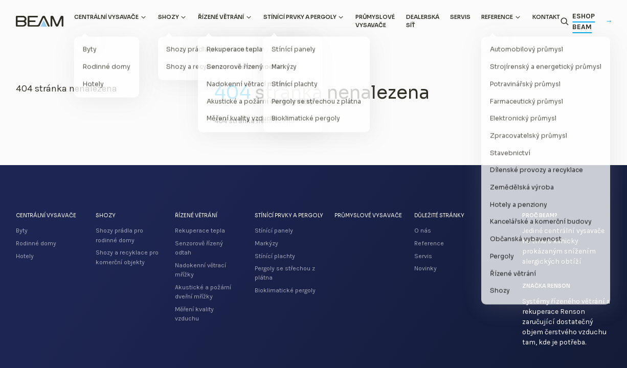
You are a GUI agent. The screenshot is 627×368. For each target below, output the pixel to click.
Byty (22, 230)
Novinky (425, 268)
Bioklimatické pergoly (285, 290)
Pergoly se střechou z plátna (285, 273)
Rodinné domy (36, 243)
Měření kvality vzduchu (194, 314)
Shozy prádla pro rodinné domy (119, 235)
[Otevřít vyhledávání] (564, 21)
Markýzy (266, 243)
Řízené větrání (221, 17)
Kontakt (546, 17)
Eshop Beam (591, 21)
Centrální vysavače (106, 17)
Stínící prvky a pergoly (300, 17)
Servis (460, 17)
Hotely (25, 256)
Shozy (168, 17)
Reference (497, 17)
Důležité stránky (439, 215)
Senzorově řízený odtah (199, 248)
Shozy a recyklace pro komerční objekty (127, 257)
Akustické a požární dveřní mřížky (203, 292)
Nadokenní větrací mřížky (200, 270)
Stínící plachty (275, 256)
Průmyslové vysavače (375, 21)
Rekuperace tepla (200, 230)
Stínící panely (274, 230)
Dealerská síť (422, 21)
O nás (422, 230)
